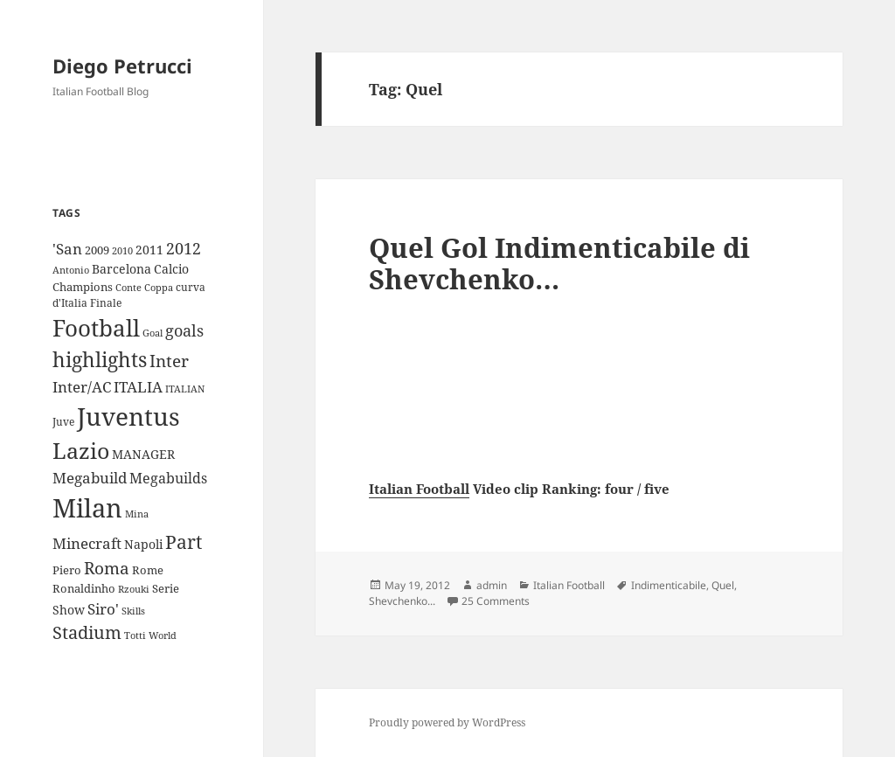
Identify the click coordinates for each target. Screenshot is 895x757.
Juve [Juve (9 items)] (63, 421)
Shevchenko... (402, 601)
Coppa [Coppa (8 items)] (158, 287)
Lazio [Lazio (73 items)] (80, 450)
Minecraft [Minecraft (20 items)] (86, 543)
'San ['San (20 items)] (67, 249)
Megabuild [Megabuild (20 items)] (89, 478)
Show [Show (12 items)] (68, 609)
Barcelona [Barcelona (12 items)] (121, 268)
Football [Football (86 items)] (96, 328)
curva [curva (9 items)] (190, 287)
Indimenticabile (668, 585)
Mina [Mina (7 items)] (137, 514)
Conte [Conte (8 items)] (128, 287)
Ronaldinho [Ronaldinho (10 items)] (83, 588)
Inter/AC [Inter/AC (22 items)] (81, 386)
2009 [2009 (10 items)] (97, 250)
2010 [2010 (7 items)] (122, 251)
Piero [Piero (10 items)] (66, 570)
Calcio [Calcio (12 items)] (171, 268)
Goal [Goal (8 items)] (152, 332)
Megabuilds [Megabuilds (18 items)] (168, 478)
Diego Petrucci (122, 65)
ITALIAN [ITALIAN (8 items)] (185, 388)
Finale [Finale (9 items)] (105, 302)
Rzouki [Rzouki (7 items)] (133, 589)
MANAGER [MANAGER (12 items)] (143, 454)
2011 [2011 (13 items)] (149, 249)
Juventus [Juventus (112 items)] (128, 416)
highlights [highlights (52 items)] (99, 359)
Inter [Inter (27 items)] (169, 361)
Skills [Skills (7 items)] (133, 611)
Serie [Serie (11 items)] (165, 588)
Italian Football (419, 488)
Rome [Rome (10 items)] (147, 570)
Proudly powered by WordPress (447, 722)
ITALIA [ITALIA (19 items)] (138, 387)
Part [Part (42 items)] (183, 541)
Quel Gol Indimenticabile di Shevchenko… (559, 263)
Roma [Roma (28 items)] (106, 568)
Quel (722, 585)
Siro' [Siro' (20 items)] (103, 609)
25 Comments (495, 601)
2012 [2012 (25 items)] (183, 248)
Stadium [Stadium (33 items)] (86, 632)
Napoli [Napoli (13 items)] (143, 544)
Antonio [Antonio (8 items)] (70, 269)
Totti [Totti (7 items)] (135, 635)
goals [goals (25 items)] (184, 330)
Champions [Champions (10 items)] (82, 287)
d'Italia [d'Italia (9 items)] (69, 302)
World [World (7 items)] (163, 635)
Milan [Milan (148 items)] (87, 507)
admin (491, 585)
